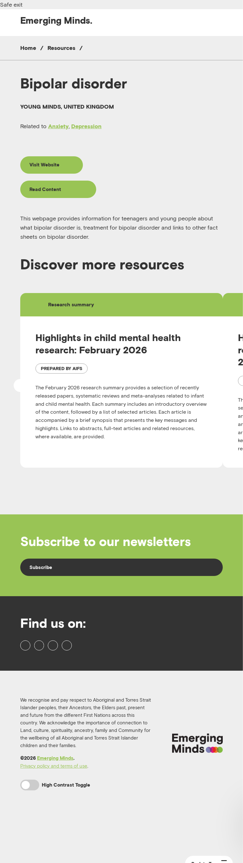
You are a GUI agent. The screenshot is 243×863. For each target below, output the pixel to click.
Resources (61, 48)
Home (28, 48)
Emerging (56, 20)
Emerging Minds (55, 797)
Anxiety (58, 126)
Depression (86, 126)
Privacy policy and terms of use (53, 805)
